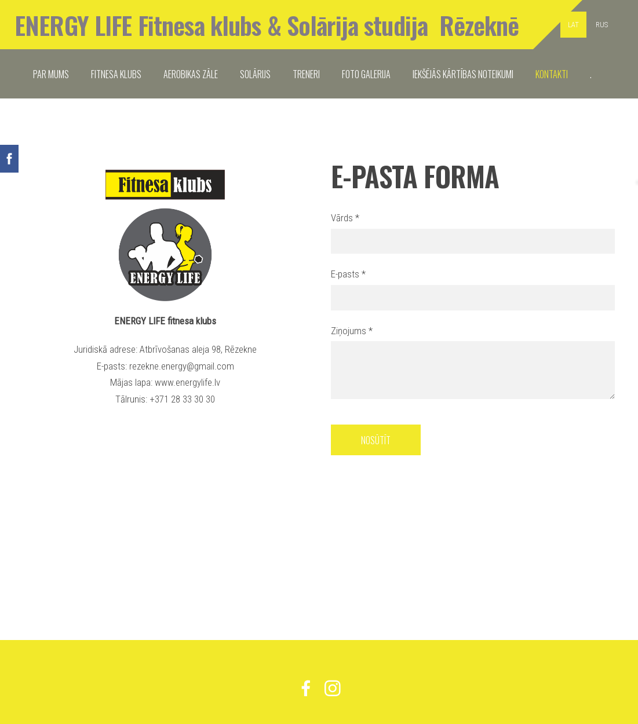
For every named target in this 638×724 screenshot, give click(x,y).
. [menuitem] (591, 74)
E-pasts (348, 274)
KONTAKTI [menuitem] (551, 74)
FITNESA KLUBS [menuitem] (116, 74)
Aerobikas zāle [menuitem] (190, 74)
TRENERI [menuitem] (306, 74)
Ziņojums (352, 331)
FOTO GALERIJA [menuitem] (366, 74)
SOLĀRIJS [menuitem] (255, 74)
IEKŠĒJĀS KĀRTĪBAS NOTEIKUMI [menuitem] (463, 74)
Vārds (345, 218)
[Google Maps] (165, 491)
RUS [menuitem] (602, 24)
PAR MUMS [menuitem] (51, 74)
